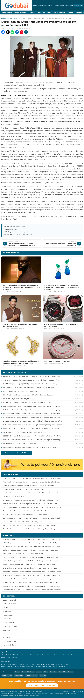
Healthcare (7, 637)
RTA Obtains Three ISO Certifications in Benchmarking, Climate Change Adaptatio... (32, 575)
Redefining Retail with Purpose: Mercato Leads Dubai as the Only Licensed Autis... (32, 376)
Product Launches (37, 12)
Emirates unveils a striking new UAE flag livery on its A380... (23, 553)
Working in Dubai (34, 664)
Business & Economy (10, 626)
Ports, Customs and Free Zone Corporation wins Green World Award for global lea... (32, 589)
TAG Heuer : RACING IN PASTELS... (14, 496)
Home (35, 5)
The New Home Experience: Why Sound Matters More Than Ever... (26, 511)
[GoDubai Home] (16, 5)
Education (69, 5)
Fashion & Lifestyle (9, 604)
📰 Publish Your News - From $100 (42, 685)
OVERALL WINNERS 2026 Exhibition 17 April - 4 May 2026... (23, 522)
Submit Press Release (56, 12)
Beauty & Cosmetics (10, 600)
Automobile (7, 611)
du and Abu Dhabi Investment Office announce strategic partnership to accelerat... (32, 579)
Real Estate (7, 619)
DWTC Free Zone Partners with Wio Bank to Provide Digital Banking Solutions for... (32, 421)
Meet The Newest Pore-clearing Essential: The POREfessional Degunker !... (29, 395)
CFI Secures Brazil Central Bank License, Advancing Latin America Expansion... (30, 447)
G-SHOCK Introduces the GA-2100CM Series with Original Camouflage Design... (31, 380)
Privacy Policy (41, 655)
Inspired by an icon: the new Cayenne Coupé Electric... (22, 391)
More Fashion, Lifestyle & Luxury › (67, 253)
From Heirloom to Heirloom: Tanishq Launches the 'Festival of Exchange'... (29, 485)
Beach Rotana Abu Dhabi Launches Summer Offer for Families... (25, 514)
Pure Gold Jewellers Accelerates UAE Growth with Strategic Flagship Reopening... (32, 440)
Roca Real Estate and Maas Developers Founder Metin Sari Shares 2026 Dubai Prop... (33, 546)
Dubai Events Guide (62, 664)
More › (78, 474)
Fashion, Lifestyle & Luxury (16, 18)
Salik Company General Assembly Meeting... (18, 399)
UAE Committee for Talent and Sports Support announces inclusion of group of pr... (32, 410)
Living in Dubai (6, 664)
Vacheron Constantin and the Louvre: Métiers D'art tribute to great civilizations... (31, 525)
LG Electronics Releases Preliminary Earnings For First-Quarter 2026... (27, 402)
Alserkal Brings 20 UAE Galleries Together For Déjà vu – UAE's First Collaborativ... (30, 504)
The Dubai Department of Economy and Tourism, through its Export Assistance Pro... (32, 557)
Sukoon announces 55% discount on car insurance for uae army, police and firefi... (32, 413)
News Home (7, 12)
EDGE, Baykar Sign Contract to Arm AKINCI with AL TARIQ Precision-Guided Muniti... (32, 561)
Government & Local (10, 634)
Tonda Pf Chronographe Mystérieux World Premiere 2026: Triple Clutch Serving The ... (33, 507)
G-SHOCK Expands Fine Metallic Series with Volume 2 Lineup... (24, 489)
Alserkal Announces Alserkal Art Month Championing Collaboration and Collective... (32, 428)
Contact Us (25, 655)
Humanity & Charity (9, 645)
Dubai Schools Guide (47, 664)
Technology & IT (8, 607)
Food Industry (8, 615)
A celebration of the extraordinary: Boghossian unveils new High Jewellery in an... (31, 482)
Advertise (50, 655)
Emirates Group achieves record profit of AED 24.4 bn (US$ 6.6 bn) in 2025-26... (30, 550)
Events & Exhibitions (10, 641)
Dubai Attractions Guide (20, 664)
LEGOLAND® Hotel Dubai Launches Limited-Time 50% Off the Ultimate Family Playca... (33, 436)
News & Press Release (66, 672)
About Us (4, 655)
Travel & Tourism (8, 622)
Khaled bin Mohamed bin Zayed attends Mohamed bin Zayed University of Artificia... (32, 571)
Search (70, 12)
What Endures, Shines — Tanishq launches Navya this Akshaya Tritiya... (27, 432)
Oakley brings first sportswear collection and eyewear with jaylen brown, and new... (32, 478)
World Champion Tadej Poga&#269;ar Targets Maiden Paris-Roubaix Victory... (30, 384)
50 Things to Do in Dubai (25, 666)
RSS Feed (32, 655)
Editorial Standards (14, 655)
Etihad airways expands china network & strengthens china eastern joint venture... (32, 417)
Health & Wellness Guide (8, 666)
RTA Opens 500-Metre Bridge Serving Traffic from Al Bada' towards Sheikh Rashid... (32, 539)
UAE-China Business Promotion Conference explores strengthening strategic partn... (33, 425)
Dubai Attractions (68, 655)
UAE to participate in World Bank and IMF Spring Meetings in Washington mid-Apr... (32, 406)
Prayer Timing (5, 657)
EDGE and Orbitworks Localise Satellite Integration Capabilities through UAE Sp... (31, 586)
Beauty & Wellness (45, 5)
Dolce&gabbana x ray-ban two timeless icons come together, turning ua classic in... (32, 518)
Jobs (62, 5)
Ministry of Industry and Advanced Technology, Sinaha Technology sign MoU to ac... (32, 582)
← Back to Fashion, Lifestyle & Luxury (16, 453)
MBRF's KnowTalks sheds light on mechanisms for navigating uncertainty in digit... (31, 564)
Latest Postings (20, 12)
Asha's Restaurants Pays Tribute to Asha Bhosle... (20, 443)
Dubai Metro (58, 655)
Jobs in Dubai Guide (58, 666)
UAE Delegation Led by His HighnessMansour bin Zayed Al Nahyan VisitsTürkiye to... (32, 543)
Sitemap (14, 657)
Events (56, 5)
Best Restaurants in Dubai (43, 666)
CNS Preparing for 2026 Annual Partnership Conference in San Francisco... (29, 387)
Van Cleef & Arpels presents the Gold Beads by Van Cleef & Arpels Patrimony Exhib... (32, 493)
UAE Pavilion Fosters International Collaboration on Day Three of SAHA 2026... (30, 568)
